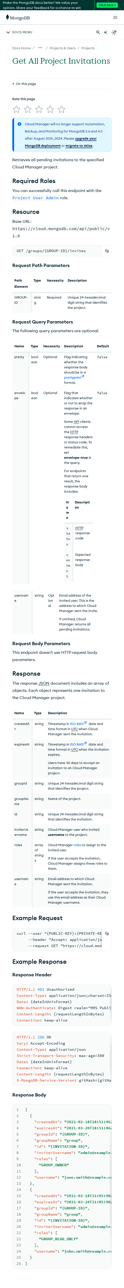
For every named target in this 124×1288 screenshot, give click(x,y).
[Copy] (106, 250)
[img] (16, 109)
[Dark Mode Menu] (114, 32)
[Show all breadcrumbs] (40, 47)
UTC (74, 729)
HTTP (74, 432)
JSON (43, 683)
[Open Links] (115, 17)
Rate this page (23, 99)
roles (77, 845)
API (76, 421)
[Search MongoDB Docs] (98, 32)
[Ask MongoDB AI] (105, 32)
